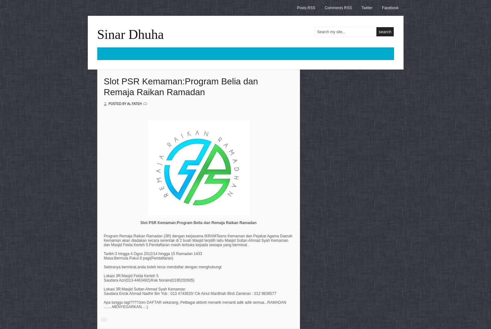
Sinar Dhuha (130, 34)
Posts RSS (306, 8)
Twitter (366, 8)
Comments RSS (338, 8)
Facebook (390, 8)
